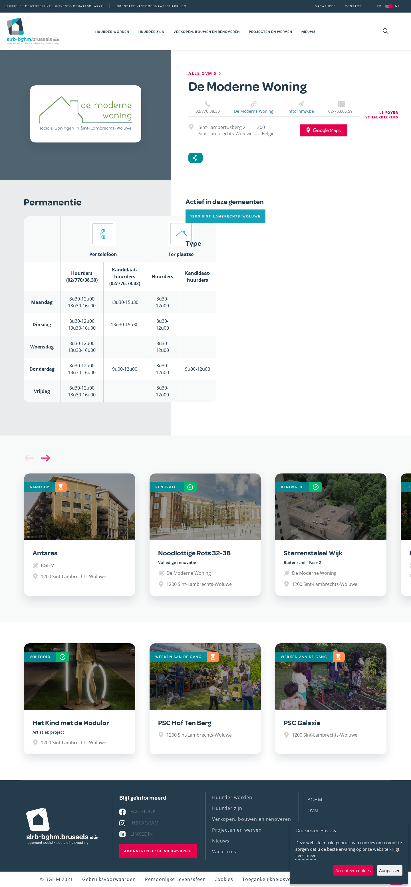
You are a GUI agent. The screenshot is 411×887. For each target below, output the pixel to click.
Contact (353, 6)
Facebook (143, 811)
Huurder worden (112, 32)
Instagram (144, 823)
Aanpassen (389, 870)
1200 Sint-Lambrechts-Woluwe (225, 216)
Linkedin (141, 834)
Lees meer (305, 855)
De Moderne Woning (253, 111)
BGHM (314, 800)
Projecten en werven (270, 32)
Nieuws (308, 32)
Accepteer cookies (353, 870)
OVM (313, 810)
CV (188, 254)
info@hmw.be (300, 111)
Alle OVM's (205, 73)
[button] (44, 458)
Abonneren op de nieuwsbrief (158, 851)
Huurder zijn (151, 32)
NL (397, 6)
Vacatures (325, 6)
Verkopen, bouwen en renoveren (207, 32)
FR (379, 6)
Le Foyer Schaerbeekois (381, 115)
